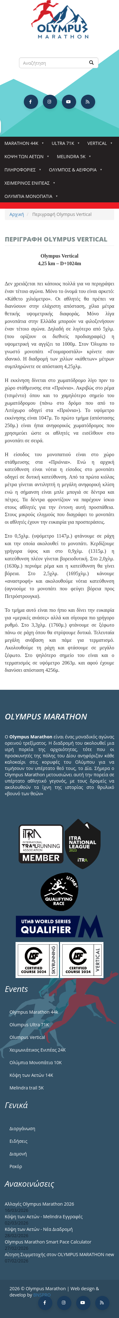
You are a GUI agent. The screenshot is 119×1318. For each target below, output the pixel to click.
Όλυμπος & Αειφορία (73, 171)
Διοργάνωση (22, 1128)
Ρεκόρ (16, 1166)
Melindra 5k (72, 158)
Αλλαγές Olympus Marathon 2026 (39, 1204)
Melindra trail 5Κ (27, 1088)
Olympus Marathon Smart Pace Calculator (48, 1242)
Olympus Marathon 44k (34, 1012)
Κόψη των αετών (25, 158)
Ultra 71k (64, 145)
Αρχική (17, 214)
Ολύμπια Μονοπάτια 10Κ (36, 1062)
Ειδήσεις (18, 1141)
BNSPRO (42, 1295)
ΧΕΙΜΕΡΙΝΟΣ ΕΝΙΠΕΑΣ (28, 185)
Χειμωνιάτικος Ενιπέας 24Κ (38, 1050)
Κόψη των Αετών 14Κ (31, 1075)
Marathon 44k (22, 145)
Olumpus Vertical (27, 1037)
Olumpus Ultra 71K (29, 1025)
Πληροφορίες (21, 171)
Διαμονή (18, 1154)
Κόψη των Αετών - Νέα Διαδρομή (39, 1229)
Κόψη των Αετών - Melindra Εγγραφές (44, 1217)
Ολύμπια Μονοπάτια (29, 198)
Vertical (98, 145)
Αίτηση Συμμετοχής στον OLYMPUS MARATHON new (59, 1254)
